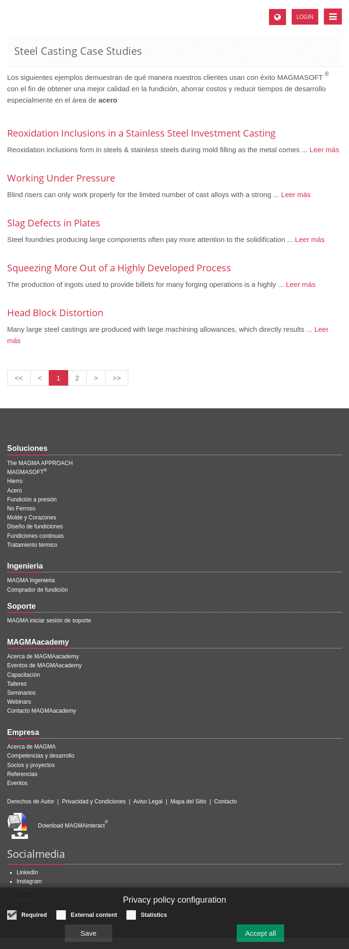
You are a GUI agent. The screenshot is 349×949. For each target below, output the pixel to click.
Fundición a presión (32, 499)
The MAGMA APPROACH (40, 463)
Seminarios (21, 693)
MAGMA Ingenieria (31, 580)
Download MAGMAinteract (73, 825)
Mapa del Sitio (188, 801)
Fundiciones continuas (35, 536)
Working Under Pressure (61, 178)
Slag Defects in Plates (53, 222)
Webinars (19, 702)
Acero (14, 490)
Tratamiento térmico (32, 545)
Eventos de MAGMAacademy (44, 665)
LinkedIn (27, 872)
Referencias (22, 774)
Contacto (225, 801)
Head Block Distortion (55, 312)
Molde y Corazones (31, 517)
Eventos (17, 783)
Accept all (260, 933)
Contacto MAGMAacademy (41, 710)
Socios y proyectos (31, 765)
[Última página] (117, 378)
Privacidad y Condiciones (94, 801)
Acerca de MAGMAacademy (43, 656)
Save (89, 933)
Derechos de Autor (30, 801)
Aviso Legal (147, 801)
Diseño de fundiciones (35, 526)
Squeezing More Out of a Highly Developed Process (119, 267)
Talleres (17, 684)
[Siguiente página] (96, 378)
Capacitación (23, 675)
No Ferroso (21, 508)
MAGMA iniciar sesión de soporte (49, 620)
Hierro (15, 481)
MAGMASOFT (27, 472)
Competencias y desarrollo (40, 755)
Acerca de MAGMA (31, 746)
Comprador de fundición (37, 590)
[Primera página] (19, 378)
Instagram (29, 881)
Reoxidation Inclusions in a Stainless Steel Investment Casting (141, 133)
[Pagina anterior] (40, 378)
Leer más (323, 150)
